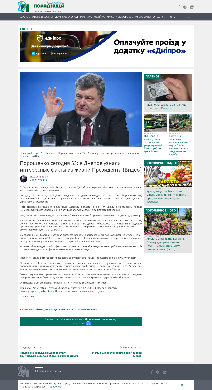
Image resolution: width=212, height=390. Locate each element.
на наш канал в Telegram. (90, 340)
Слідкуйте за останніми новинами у (81, 371)
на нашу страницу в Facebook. (37, 340)
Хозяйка (99, 16)
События (48, 152)
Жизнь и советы (42, 16)
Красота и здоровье (120, 16)
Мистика (86, 16)
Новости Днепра (30, 152)
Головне (92, 359)
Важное (25, 16)
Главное (152, 76)
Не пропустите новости (59, 359)
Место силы (143, 16)
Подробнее (54, 386)
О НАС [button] (156, 16)
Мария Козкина (38, 179)
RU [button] (171, 16)
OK (182, 385)
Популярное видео (161, 163)
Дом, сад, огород (66, 16)
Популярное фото (160, 210)
